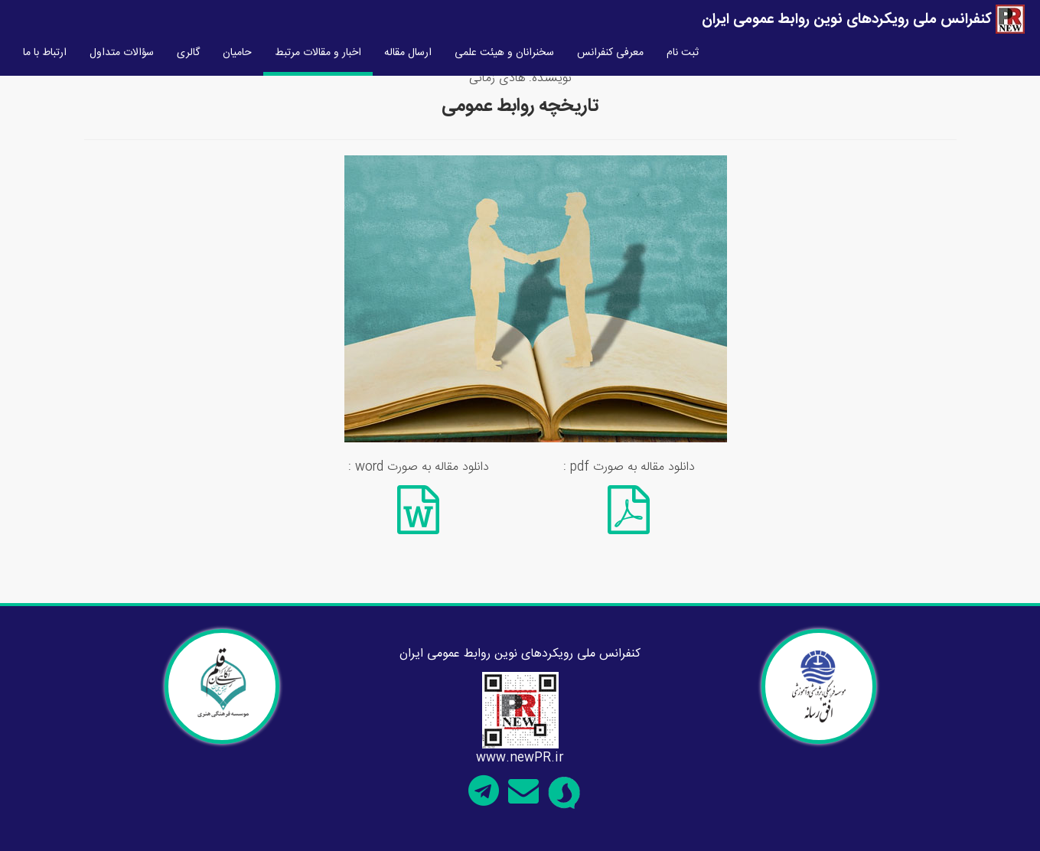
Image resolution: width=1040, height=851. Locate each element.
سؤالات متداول (122, 53)
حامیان (237, 53)
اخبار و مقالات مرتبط (318, 53)
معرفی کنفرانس (610, 53)
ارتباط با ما (45, 53)
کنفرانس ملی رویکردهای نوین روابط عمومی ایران (863, 20)
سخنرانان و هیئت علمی (504, 53)
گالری (188, 53)
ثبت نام (683, 53)
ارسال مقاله (408, 53)
